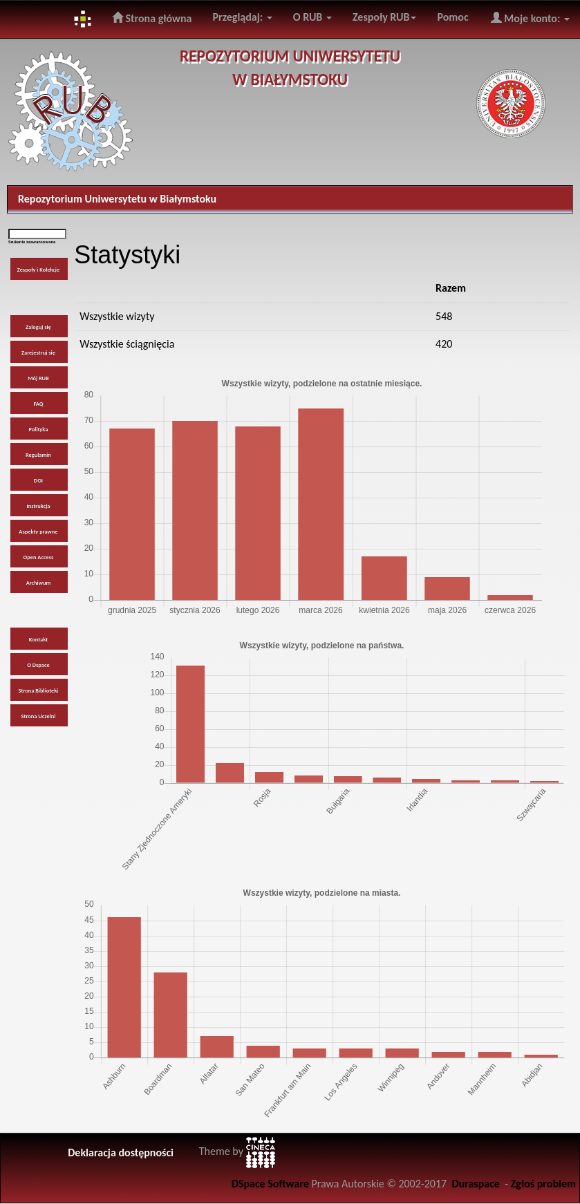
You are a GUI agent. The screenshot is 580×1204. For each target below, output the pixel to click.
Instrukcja (38, 505)
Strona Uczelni (38, 716)
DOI (38, 480)
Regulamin (38, 454)
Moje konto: (530, 18)
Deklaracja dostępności (121, 1152)
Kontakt (38, 639)
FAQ (38, 403)
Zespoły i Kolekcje (38, 269)
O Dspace (38, 664)
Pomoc (452, 16)
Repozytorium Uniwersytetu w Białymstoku (117, 198)
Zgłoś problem (543, 1183)
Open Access (39, 557)
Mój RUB (38, 378)
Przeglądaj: (242, 16)
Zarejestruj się (38, 352)
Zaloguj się (38, 326)
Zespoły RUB (385, 16)
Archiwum (38, 582)
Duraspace (475, 1183)
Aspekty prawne (38, 531)
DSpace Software (270, 1183)
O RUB (312, 16)
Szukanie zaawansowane (31, 242)
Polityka (38, 429)
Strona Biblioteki (39, 690)
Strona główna (152, 18)
